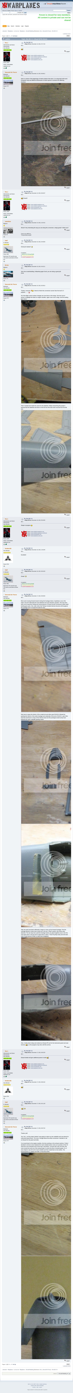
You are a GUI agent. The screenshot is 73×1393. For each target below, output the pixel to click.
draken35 (8, 548)
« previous (65, 33)
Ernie (7, 265)
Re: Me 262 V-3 (28, 42)
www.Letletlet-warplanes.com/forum (39, 56)
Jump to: (55, 1373)
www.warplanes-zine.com (36, 59)
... (10, 36)
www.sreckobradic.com (36, 58)
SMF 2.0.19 (30, 1384)
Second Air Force (47, 31)
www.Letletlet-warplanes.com (37, 55)
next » (69, 33)
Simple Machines (43, 1384)
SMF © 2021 (36, 1384)
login (16, 10)
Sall (6, 240)
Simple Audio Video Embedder (37, 1385)
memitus (8, 221)
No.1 (41, 31)
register (20, 10)
